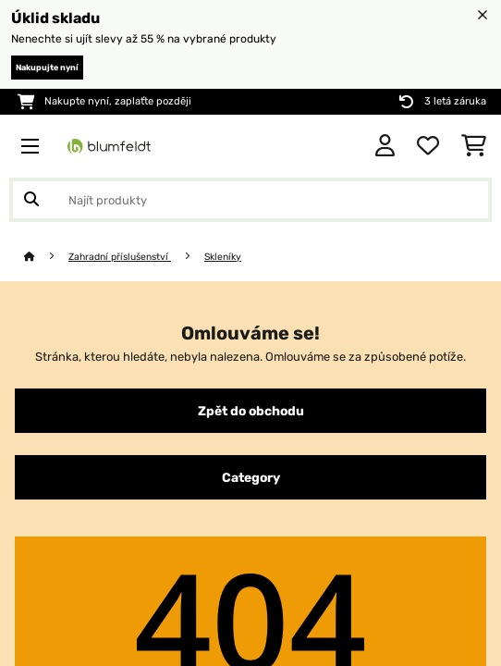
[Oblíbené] (428, 146)
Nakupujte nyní (47, 67)
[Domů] (46, 257)
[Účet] (385, 146)
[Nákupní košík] (473, 146)
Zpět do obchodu (251, 410)
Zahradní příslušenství (119, 257)
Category (251, 477)
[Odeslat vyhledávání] (31, 200)
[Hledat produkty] (250, 200)
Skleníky (222, 257)
